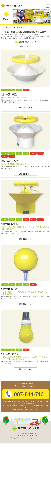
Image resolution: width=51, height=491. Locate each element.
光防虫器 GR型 (9, 94)
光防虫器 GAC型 (9, 224)
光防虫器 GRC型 (9, 160)
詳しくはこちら (25, 107)
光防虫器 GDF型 (9, 354)
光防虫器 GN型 (9, 289)
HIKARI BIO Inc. (23, 438)
